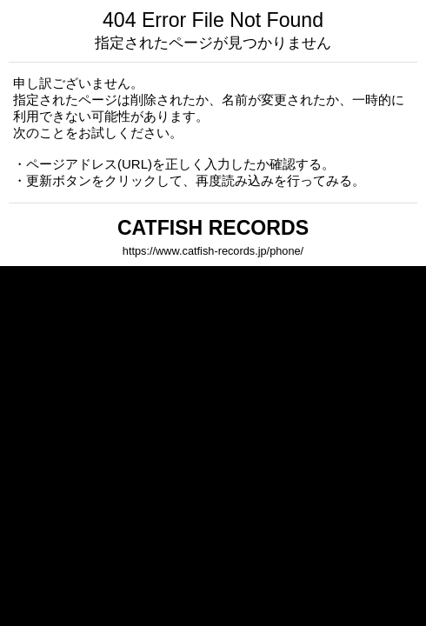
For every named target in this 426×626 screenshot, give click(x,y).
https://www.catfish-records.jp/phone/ (213, 250)
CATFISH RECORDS (213, 227)
